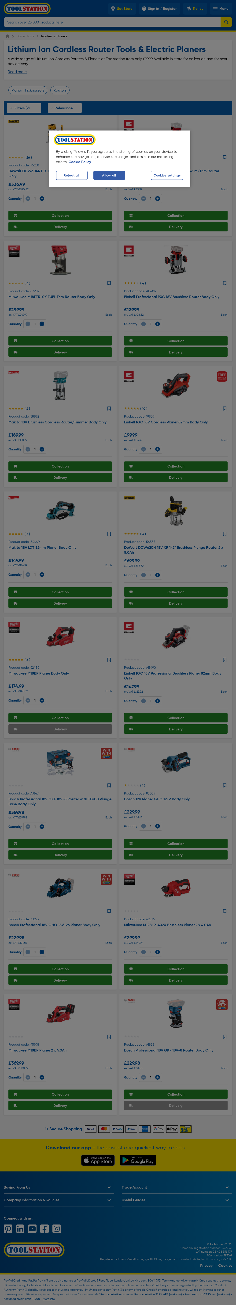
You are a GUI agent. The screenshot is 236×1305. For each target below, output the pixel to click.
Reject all (72, 175)
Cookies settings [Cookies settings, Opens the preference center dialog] (167, 175)
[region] (120, 158)
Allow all (109, 175)
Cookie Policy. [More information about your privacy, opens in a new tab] (80, 162)
